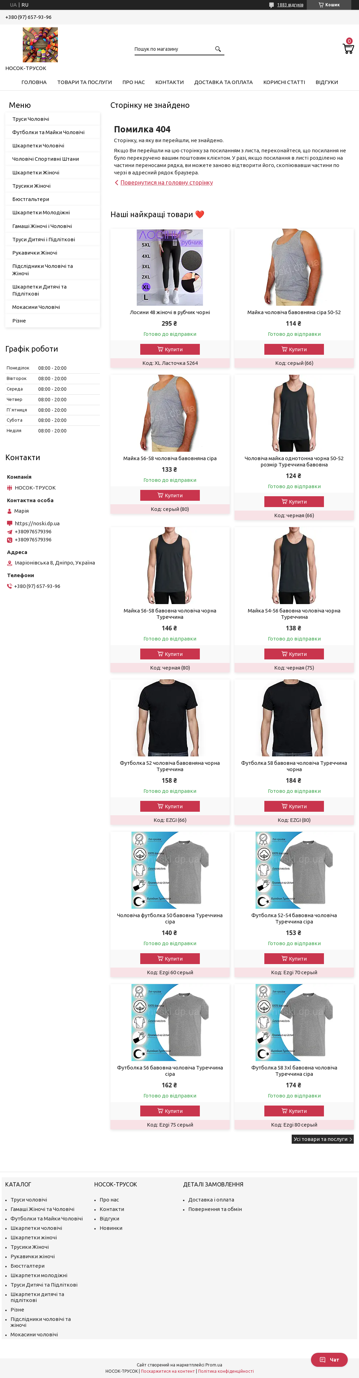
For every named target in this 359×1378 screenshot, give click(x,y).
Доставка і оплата (211, 1200)
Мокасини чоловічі (34, 1334)
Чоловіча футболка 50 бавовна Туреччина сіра (170, 918)
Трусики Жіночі (31, 186)
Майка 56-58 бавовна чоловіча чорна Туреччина (170, 614)
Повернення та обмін (215, 1209)
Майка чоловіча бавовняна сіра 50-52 (294, 312)
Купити (174, 349)
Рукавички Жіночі (34, 253)
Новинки (111, 1228)
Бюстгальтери (30, 199)
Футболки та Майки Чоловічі (48, 132)
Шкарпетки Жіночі (35, 172)
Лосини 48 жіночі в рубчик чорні (170, 312)
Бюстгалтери (28, 1266)
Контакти (169, 82)
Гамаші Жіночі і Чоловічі (42, 226)
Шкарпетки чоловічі (36, 1228)
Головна (34, 82)
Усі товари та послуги (320, 1139)
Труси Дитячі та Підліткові (44, 1285)
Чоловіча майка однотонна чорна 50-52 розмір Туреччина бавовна (294, 461)
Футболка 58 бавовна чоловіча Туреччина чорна (294, 766)
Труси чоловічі (29, 1200)
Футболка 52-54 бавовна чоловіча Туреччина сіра (294, 918)
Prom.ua (213, 1365)
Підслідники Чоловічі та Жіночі (42, 269)
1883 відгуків (290, 4)
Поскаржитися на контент (168, 1371)
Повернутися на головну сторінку (167, 182)
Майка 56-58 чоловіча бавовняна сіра (170, 458)
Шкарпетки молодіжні (39, 1275)
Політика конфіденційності (226, 1371)
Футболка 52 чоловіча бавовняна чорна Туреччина (170, 766)
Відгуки (327, 82)
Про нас (133, 82)
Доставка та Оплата (223, 82)
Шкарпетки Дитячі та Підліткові (39, 290)
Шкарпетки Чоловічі (38, 145)
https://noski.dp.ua (37, 523)
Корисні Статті (284, 82)
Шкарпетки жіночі (34, 1237)
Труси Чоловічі (30, 119)
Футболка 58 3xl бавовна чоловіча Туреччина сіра (294, 1071)
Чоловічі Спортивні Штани (45, 159)
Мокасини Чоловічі (36, 307)
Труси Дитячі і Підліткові (43, 239)
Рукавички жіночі (33, 1256)
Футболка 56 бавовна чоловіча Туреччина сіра (170, 1071)
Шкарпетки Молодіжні (41, 212)
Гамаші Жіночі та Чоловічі (42, 1209)
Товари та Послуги (84, 82)
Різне (19, 321)
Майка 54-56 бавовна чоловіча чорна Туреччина (294, 614)
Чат (329, 1360)
